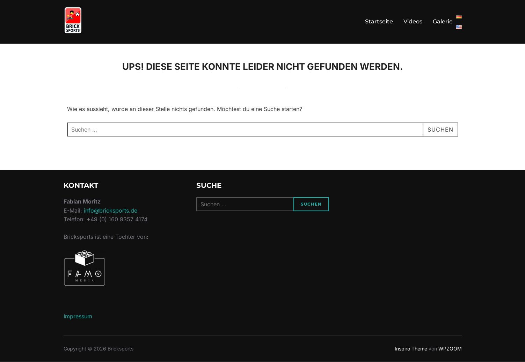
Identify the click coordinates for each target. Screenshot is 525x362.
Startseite (379, 21)
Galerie (443, 21)
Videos (412, 21)
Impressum (78, 316)
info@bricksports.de (110, 210)
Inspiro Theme (411, 349)
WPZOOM (450, 349)
